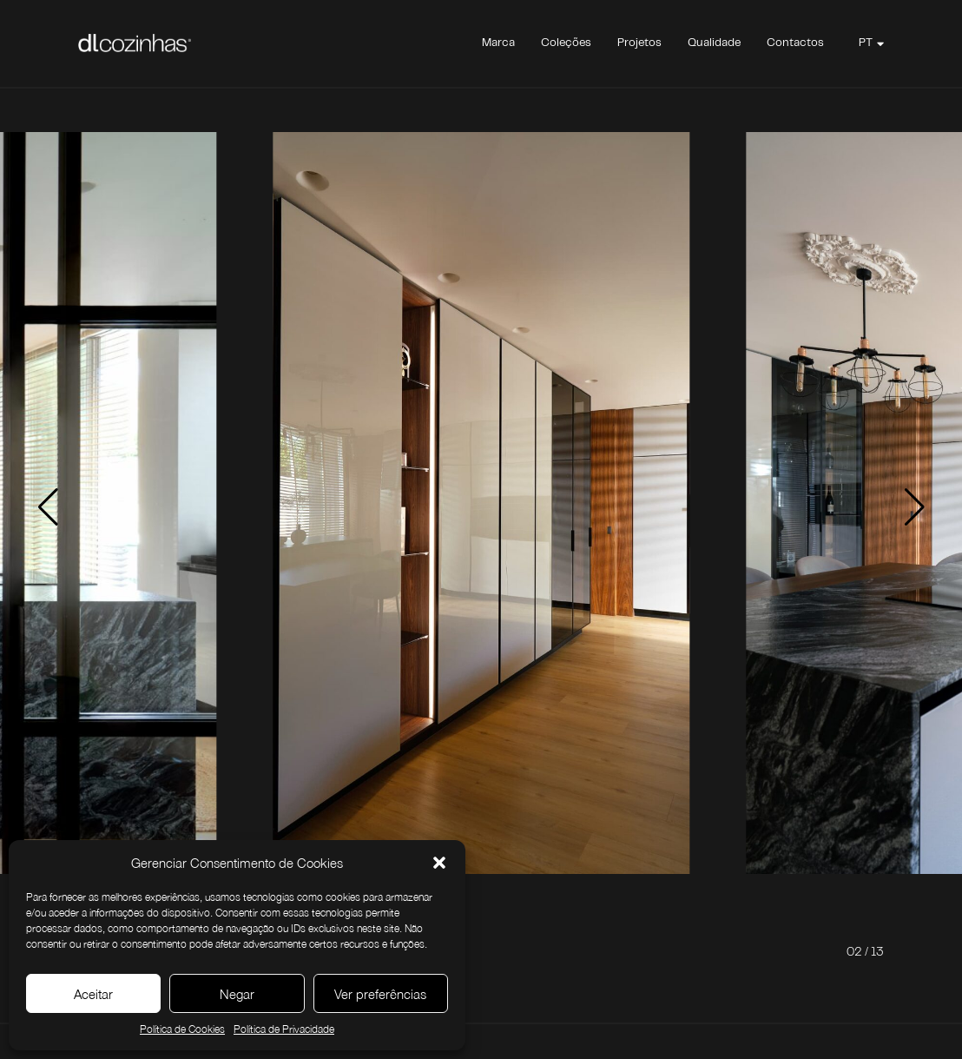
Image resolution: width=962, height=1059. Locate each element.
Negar (237, 994)
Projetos (639, 43)
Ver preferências (380, 994)
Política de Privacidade (284, 1029)
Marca (498, 43)
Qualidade (714, 43)
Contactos (795, 43)
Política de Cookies (182, 1029)
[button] (439, 862)
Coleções (566, 43)
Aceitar (93, 994)
